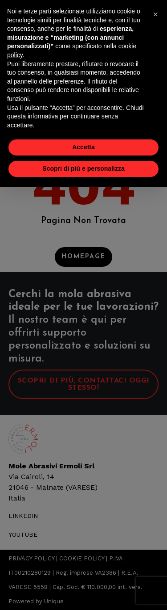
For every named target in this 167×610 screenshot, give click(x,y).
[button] (155, 14)
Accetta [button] (83, 147)
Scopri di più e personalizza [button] (83, 168)
